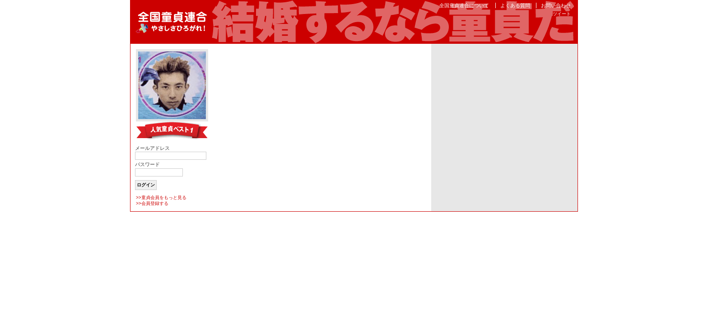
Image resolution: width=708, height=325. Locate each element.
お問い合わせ (556, 5)
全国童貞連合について (464, 5)
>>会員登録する (152, 203)
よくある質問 (515, 5)
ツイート (562, 13)
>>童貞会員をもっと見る (161, 197)
